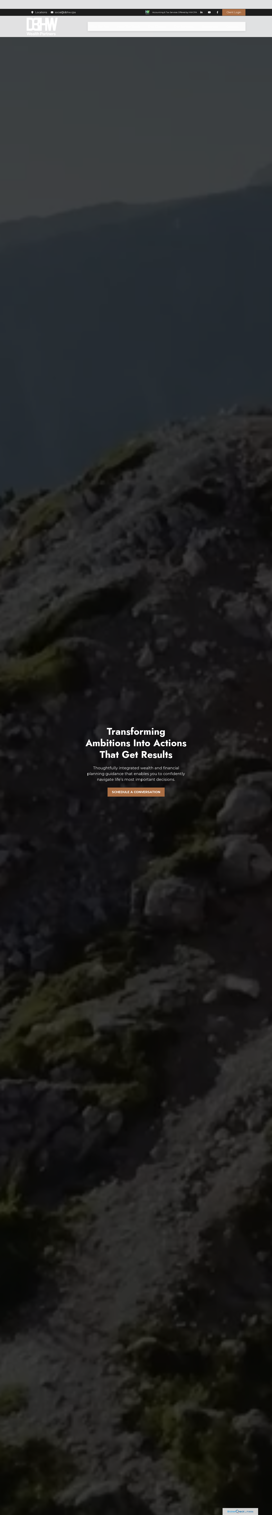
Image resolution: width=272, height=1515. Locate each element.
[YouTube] (209, 3)
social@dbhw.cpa (63, 3)
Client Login (234, 3)
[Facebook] (217, 3)
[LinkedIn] (201, 3)
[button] (99, 17)
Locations (39, 3)
